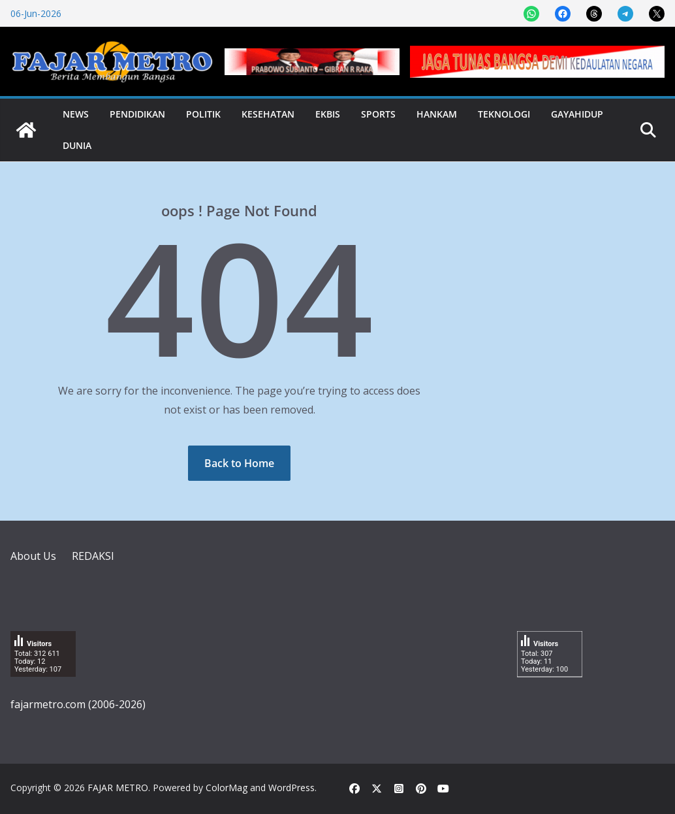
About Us (33, 556)
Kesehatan (268, 114)
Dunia (77, 145)
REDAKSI (93, 556)
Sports (378, 114)
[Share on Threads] (594, 14)
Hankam (436, 114)
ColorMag (226, 787)
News (76, 114)
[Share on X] (657, 14)
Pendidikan (137, 114)
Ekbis (327, 114)
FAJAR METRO (117, 787)
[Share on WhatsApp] (531, 14)
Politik (203, 114)
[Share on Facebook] (563, 14)
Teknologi (504, 114)
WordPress (291, 787)
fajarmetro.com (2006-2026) (78, 704)
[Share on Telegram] (625, 14)
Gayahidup (577, 114)
